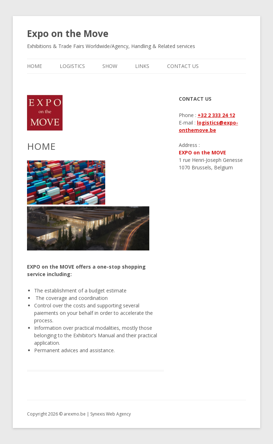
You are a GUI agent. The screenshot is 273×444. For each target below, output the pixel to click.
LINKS (142, 66)
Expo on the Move (67, 33)
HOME (34, 66)
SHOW (109, 66)
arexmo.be (75, 414)
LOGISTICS (72, 66)
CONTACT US (183, 66)
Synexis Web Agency (110, 414)
